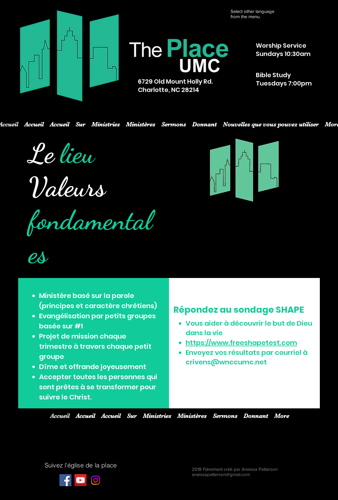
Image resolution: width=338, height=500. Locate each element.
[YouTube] (80, 480)
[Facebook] (65, 480)
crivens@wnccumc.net (226, 362)
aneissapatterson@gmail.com (221, 474)
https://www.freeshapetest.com (241, 342)
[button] (105, 123)
